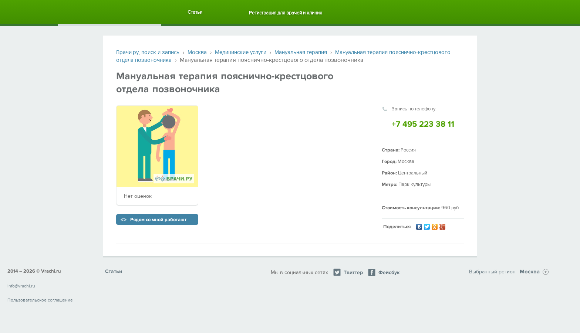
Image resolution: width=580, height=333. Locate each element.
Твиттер (348, 272)
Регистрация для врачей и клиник (285, 13)
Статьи (195, 12)
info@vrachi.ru (21, 286)
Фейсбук (383, 272)
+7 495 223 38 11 (423, 124)
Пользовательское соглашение (40, 300)
